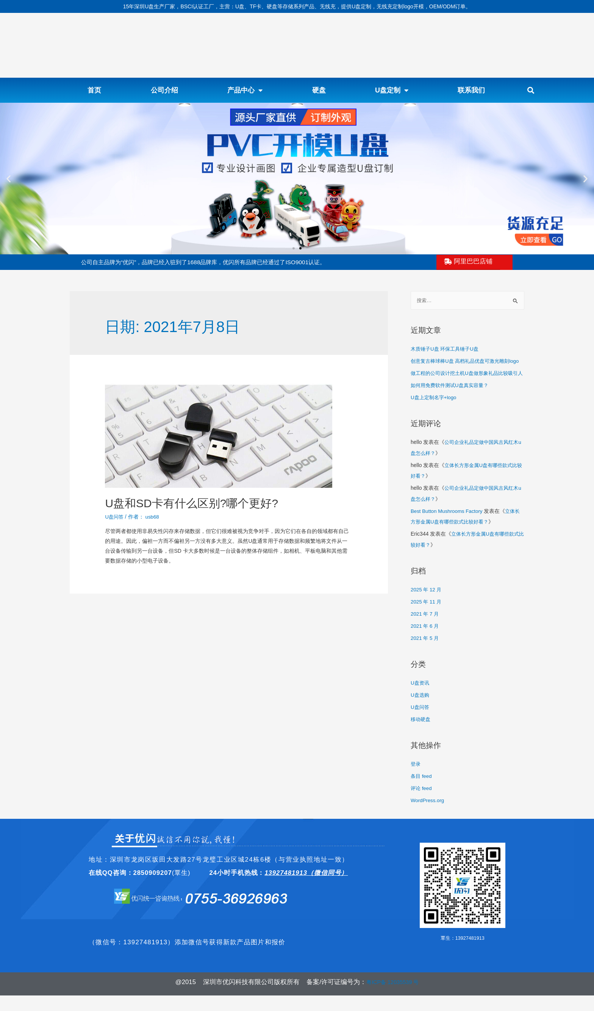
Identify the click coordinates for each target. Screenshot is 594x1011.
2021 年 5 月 (426, 655)
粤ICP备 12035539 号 (393, 997)
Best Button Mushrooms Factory (448, 530)
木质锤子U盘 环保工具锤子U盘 (447, 349)
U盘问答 (115, 517)
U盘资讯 (420, 700)
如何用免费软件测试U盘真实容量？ (452, 406)
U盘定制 (391, 90)
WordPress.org (428, 816)
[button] (531, 90)
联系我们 (471, 90)
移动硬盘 (421, 736)
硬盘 (319, 90)
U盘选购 (420, 712)
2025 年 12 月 (427, 608)
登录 (416, 780)
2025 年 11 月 (427, 620)
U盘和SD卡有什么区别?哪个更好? (191, 503)
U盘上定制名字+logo (435, 418)
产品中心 (245, 90)
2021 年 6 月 (426, 644)
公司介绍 (164, 90)
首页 (94, 90)
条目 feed (422, 792)
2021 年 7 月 (426, 632)
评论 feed (422, 804)
